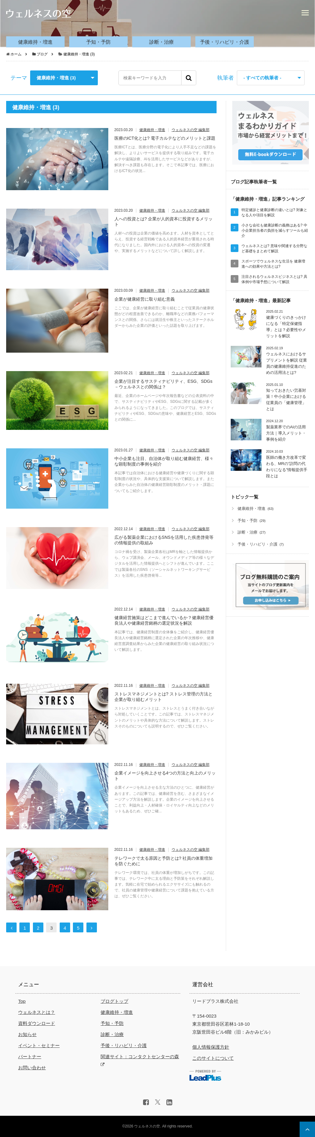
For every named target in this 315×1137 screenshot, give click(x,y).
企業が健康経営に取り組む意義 (144, 299)
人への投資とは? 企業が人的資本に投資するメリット (163, 221)
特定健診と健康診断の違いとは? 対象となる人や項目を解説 (274, 212)
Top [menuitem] (22, 1001)
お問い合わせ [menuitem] (32, 1067)
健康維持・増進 (152, 130)
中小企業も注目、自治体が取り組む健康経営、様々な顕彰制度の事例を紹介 (163, 461)
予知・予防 (247, 520)
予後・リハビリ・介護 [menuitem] (224, 42)
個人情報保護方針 (210, 1047)
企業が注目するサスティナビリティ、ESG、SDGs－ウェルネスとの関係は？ (163, 384)
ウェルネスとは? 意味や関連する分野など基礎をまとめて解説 (274, 248)
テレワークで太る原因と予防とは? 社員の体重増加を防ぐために (163, 861)
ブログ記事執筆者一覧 (254, 181)
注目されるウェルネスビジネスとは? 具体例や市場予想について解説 (274, 279)
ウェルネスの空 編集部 (190, 130)
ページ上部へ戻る (307, 1129)
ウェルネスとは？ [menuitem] (36, 1012)
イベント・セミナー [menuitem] (39, 1045)
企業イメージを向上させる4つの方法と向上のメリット (165, 776)
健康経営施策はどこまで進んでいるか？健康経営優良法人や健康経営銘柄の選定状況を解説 (163, 620)
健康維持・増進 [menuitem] (35, 42)
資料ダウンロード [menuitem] (36, 1023)
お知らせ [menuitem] (27, 1034)
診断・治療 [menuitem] (161, 42)
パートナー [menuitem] (29, 1056)
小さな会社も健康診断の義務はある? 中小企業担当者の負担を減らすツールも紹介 (274, 230)
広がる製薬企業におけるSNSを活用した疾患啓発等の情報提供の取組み (164, 540)
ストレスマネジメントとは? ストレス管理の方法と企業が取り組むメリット (163, 696)
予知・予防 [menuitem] (98, 42)
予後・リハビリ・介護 (257, 544)
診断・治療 (247, 532)
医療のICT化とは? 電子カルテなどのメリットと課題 (164, 138)
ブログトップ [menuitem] (114, 1001)
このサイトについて (213, 1058)
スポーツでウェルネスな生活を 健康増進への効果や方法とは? (273, 264)
